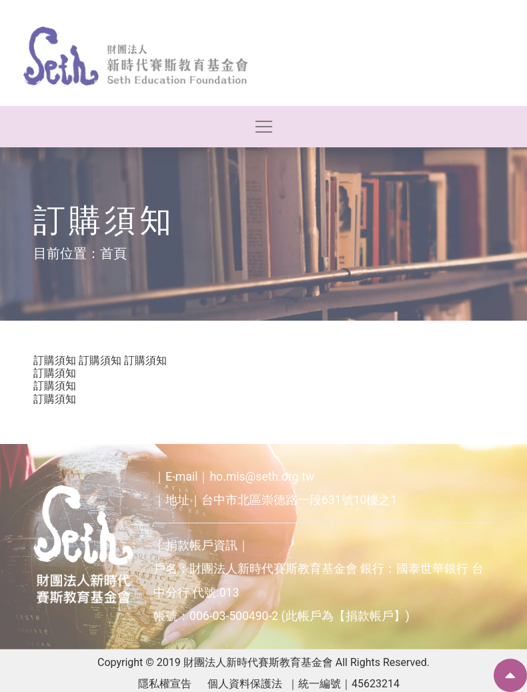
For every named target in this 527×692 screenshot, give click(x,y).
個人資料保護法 (244, 683)
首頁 (113, 253)
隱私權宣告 (164, 683)
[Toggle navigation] (264, 127)
